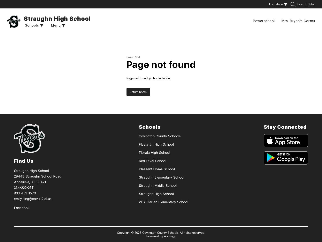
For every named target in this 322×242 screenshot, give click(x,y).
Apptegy (170, 236)
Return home (138, 92)
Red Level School (152, 161)
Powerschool (264, 21)
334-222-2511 (24, 188)
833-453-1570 (25, 193)
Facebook (22, 208)
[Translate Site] (277, 4)
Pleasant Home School (157, 169)
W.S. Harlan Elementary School (163, 202)
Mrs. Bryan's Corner (298, 21)
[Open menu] (57, 25)
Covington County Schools (160, 136)
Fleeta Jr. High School (156, 144)
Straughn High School (156, 194)
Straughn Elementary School (161, 177)
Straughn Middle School (158, 186)
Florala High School (154, 153)
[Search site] (303, 4)
